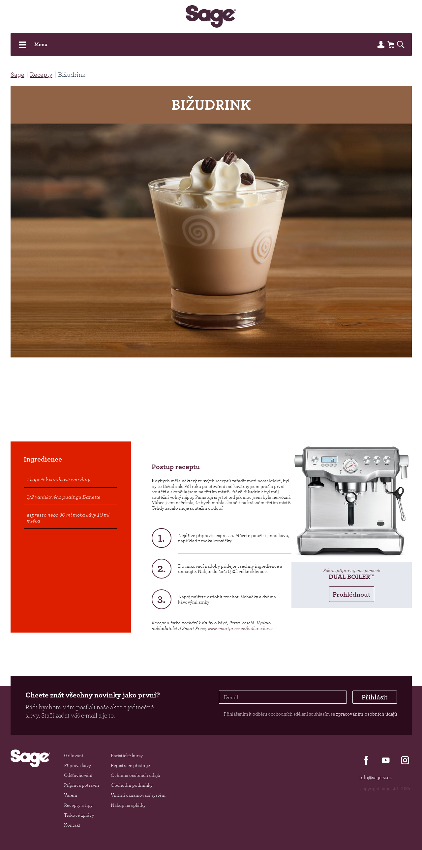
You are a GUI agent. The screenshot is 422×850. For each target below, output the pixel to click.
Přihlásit (375, 697)
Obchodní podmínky (132, 785)
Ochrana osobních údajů (135, 775)
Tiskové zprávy (79, 815)
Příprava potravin (81, 785)
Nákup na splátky (128, 805)
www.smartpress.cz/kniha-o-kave (240, 628)
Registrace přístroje (130, 765)
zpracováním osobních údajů (366, 714)
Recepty (41, 74)
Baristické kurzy (127, 755)
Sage (17, 74)
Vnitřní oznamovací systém (138, 795)
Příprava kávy (77, 765)
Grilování (73, 755)
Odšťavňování (78, 775)
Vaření (70, 795)
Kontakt (72, 825)
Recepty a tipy (78, 805)
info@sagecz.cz (375, 777)
